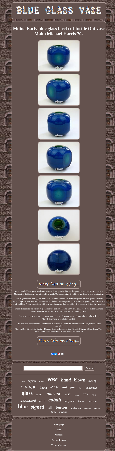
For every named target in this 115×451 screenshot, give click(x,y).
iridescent (28, 400)
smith (68, 394)
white (23, 382)
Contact (58, 434)
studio (97, 408)
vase (53, 379)
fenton (61, 407)
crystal (32, 380)
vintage (28, 386)
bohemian (91, 387)
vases (94, 395)
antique (68, 387)
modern (63, 412)
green (39, 394)
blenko (81, 401)
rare (86, 394)
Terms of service (58, 445)
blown (79, 380)
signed (37, 407)
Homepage (59, 424)
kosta (43, 387)
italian (77, 395)
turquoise (69, 401)
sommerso (93, 401)
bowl (53, 411)
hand (66, 379)
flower (41, 382)
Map (59, 429)
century (87, 408)
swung (93, 380)
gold (42, 401)
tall (49, 407)
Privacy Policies (59, 440)
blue (23, 406)
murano (54, 393)
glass (27, 393)
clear (80, 388)
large (54, 387)
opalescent (76, 408)
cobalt (55, 400)
